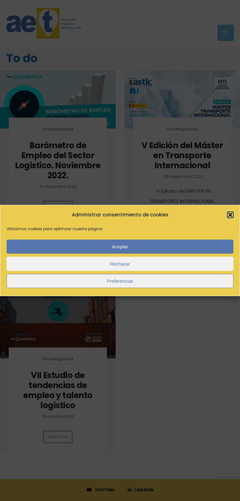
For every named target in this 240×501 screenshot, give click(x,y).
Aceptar (120, 246)
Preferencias (120, 281)
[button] (230, 215)
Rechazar (120, 263)
